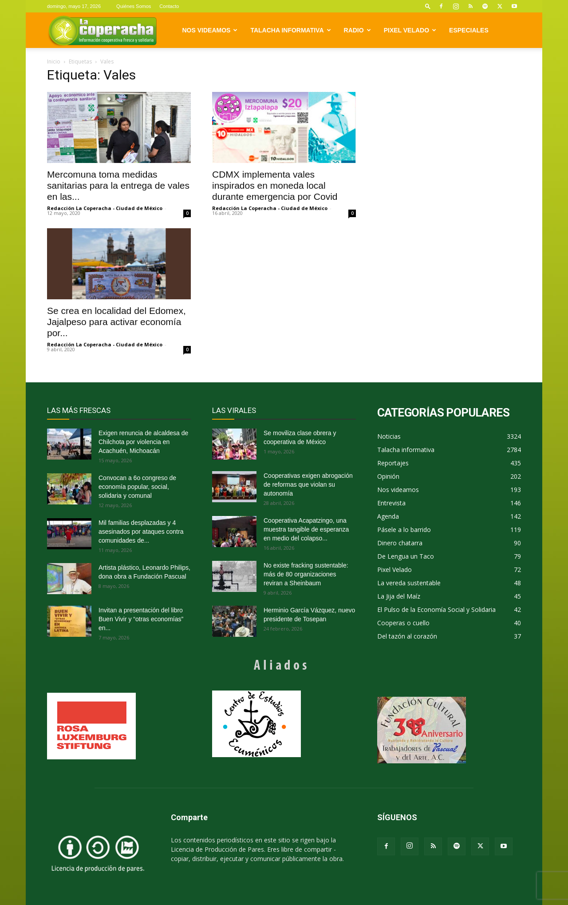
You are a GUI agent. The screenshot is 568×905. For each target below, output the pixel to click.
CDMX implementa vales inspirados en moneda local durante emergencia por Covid (275, 185)
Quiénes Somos (133, 6)
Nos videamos (210, 30)
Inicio (53, 61)
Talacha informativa (290, 30)
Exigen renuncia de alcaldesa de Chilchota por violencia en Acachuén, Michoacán (143, 441)
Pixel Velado (410, 30)
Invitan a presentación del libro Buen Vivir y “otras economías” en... (141, 619)
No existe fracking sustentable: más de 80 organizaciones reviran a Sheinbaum (306, 574)
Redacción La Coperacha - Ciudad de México (104, 208)
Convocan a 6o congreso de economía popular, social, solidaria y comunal (137, 486)
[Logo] (102, 30)
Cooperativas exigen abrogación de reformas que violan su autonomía (308, 484)
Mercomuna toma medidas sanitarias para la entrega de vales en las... (118, 185)
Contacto (169, 6)
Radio (357, 30)
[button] (427, 6)
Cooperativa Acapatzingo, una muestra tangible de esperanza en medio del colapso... (306, 529)
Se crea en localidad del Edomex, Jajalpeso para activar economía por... (116, 322)
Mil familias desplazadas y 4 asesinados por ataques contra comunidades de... (141, 531)
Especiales (469, 30)
